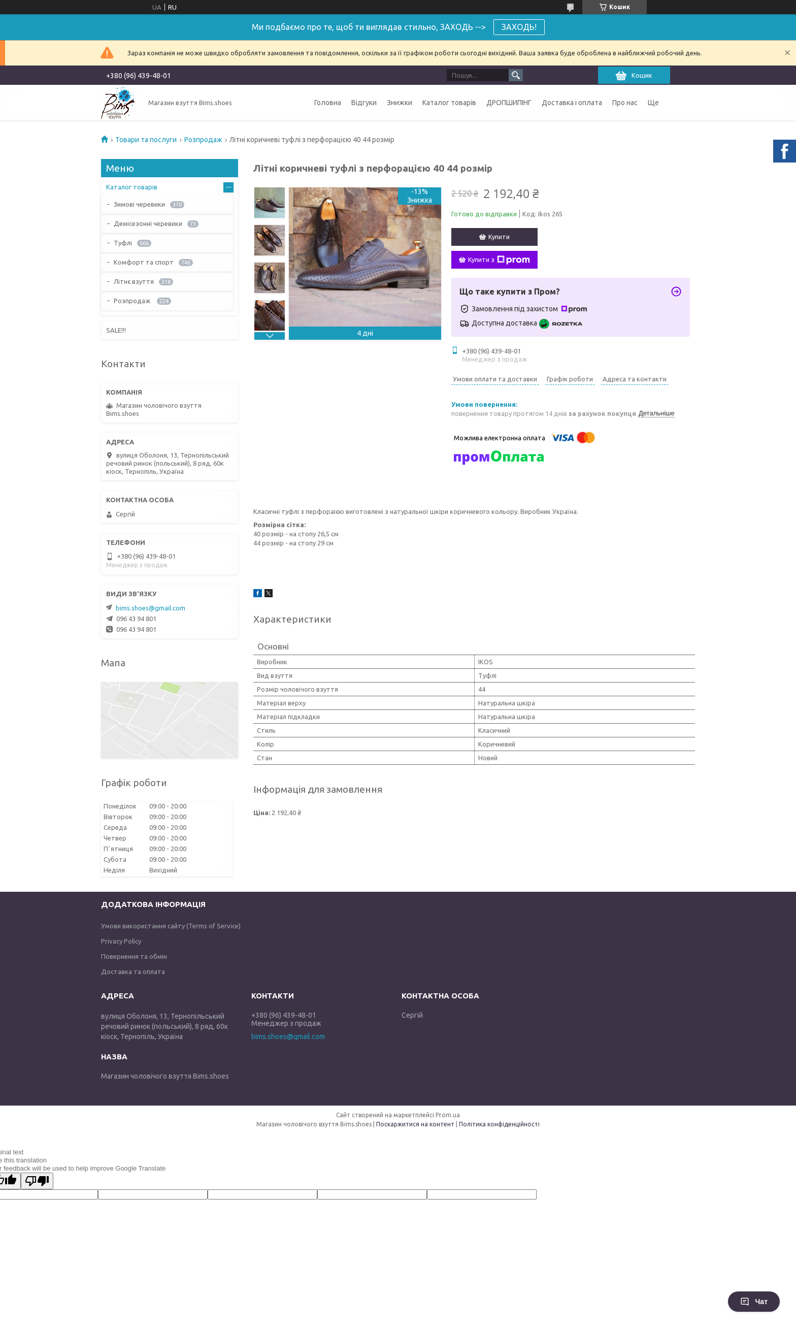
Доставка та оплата (133, 971)
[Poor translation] (37, 1181)
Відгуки (364, 103)
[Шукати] (516, 75)
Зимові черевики (139, 204)
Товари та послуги (146, 140)
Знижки (399, 103)
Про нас (625, 103)
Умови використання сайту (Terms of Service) (171, 925)
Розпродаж (203, 140)
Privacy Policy (121, 941)
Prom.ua (448, 1115)
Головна (327, 103)
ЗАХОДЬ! (519, 26)
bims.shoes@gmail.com (150, 607)
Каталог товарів (449, 103)
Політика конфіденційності (499, 1124)
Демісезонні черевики (148, 223)
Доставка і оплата (572, 103)
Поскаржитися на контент (415, 1124)
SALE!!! (116, 330)
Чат (754, 1301)
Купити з (499, 260)
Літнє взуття (134, 281)
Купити (499, 236)
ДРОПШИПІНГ (509, 103)
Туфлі (123, 242)
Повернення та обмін (134, 956)
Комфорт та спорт (144, 262)
